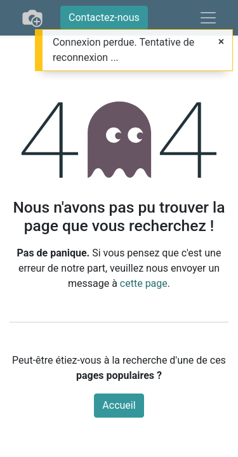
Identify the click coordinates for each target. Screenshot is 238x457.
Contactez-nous (104, 17)
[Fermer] (221, 42)
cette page (144, 283)
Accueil (118, 405)
